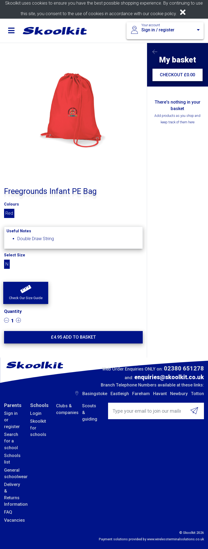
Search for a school (11, 441)
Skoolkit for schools (38, 428)
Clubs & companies (65, 409)
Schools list (12, 459)
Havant (160, 393)
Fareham (141, 393)
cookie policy (163, 13)
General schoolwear (13, 473)
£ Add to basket (73, 337)
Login (35, 413)
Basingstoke (94, 393)
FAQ (8, 512)
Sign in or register (12, 420)
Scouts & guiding (89, 412)
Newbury (179, 393)
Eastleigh (119, 393)
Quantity (13, 311)
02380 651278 (184, 368)
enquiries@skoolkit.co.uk (169, 377)
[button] (25, 293)
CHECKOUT (177, 74)
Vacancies (13, 520)
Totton (197, 393)
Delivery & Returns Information (13, 494)
